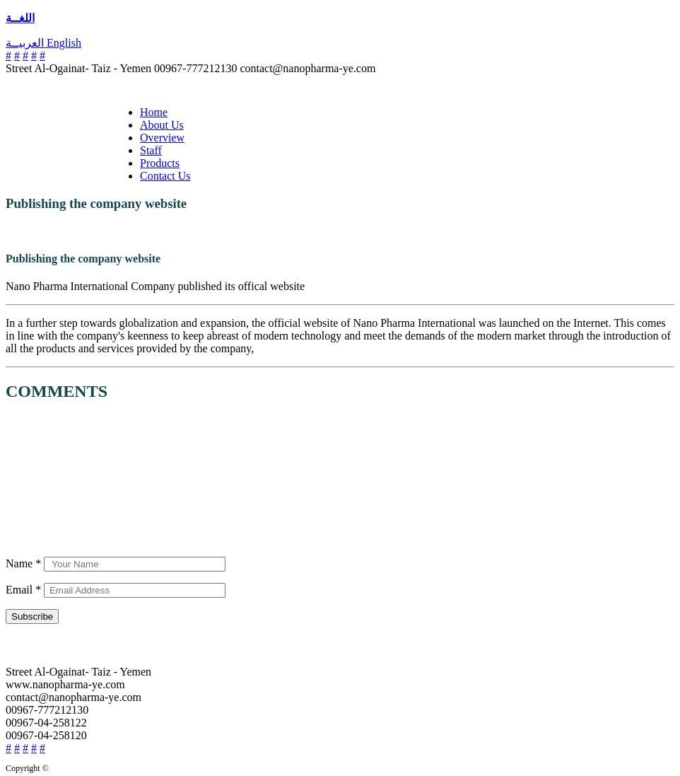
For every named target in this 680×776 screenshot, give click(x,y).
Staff (151, 150)
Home (154, 112)
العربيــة (26, 43)
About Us (162, 125)
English (64, 43)
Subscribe (32, 616)
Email (25, 590)
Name (25, 563)
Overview (162, 138)
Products (160, 163)
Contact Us (165, 176)
